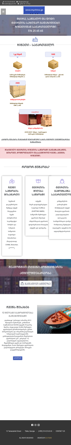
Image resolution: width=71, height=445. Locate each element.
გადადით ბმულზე (35, 283)
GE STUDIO (48, 438)
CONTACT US (60, 431)
